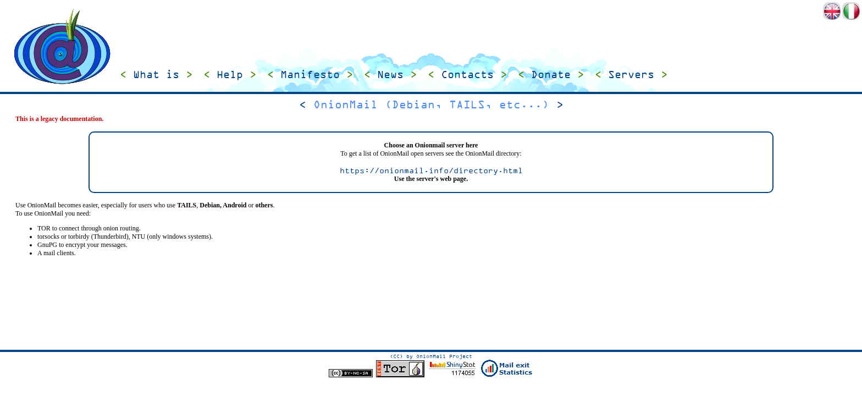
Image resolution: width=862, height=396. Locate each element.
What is (156, 74)
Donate (551, 74)
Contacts (467, 74)
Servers (631, 74)
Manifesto (310, 74)
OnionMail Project (444, 356)
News (390, 74)
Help (230, 74)
